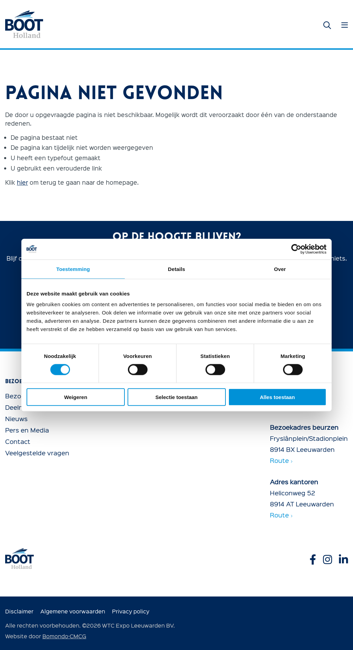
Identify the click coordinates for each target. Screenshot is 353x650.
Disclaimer (19, 611)
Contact (17, 441)
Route (281, 460)
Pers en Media (27, 430)
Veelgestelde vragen (37, 452)
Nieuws (16, 418)
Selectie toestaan (176, 397)
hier (22, 182)
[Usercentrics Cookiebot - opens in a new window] (296, 249)
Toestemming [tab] (73, 269)
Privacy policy (130, 611)
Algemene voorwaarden (72, 611)
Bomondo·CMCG (64, 636)
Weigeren (75, 397)
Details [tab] (176, 269)
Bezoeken (20, 395)
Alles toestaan (277, 397)
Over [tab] (280, 269)
